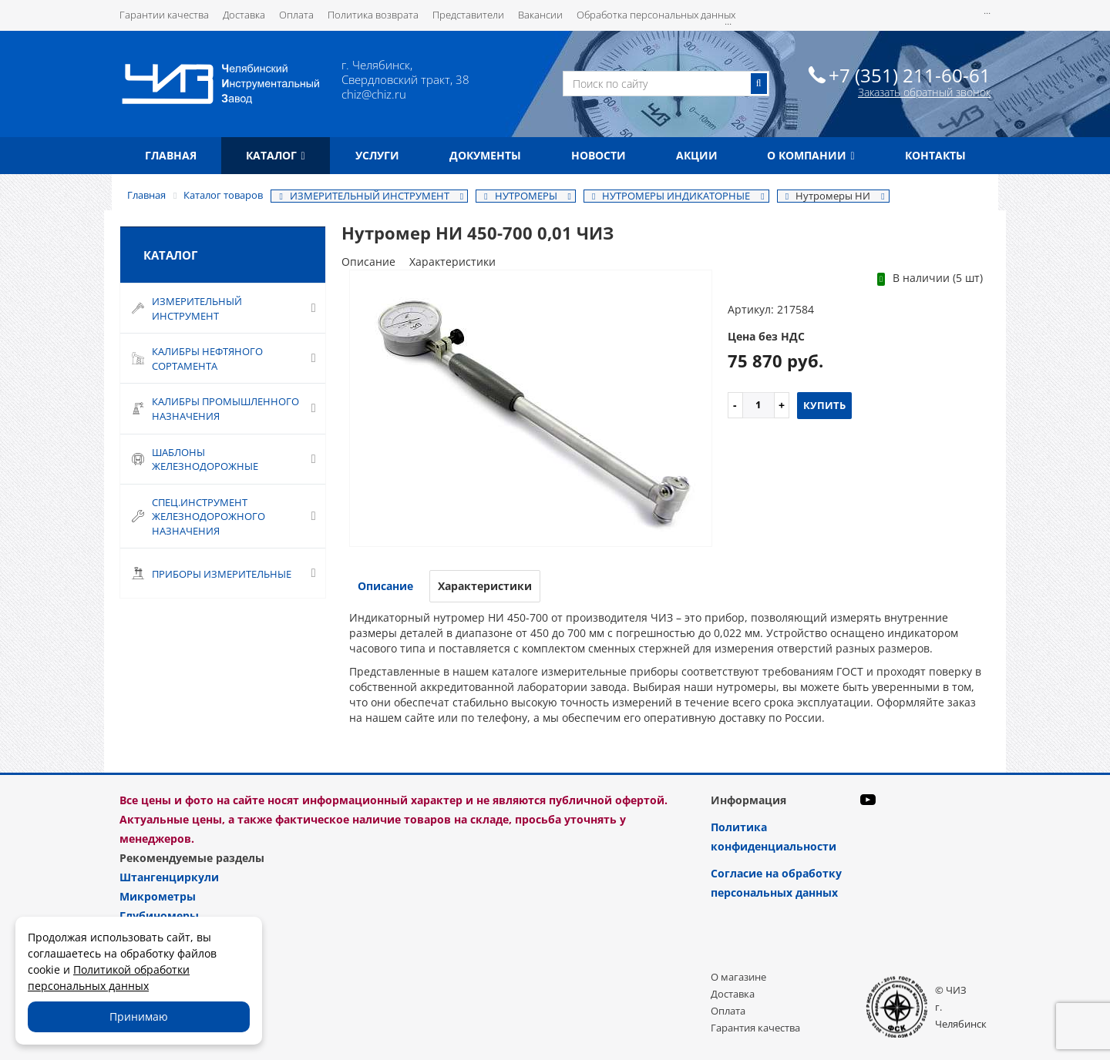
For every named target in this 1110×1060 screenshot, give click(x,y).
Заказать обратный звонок (924, 92)
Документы (485, 155)
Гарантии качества (164, 15)
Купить (824, 405)
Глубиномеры (159, 915)
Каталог (275, 155)
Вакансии (540, 15)
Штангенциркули (169, 877)
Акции (697, 155)
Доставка (244, 15)
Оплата (296, 15)
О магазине (738, 977)
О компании (810, 155)
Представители (468, 15)
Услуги (377, 155)
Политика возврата (373, 15)
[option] (530, 409)
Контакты (935, 155)
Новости (598, 155)
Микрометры (157, 896)
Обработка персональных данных (656, 15)
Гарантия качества (755, 1028)
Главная (171, 155)
